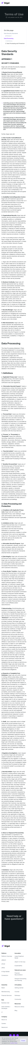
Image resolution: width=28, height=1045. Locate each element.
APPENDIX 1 (8, 36)
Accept (23, 1040)
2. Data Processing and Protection (15, 43)
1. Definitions (8, 41)
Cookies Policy (13, 1043)
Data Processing (8, 38)
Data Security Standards (11, 33)
